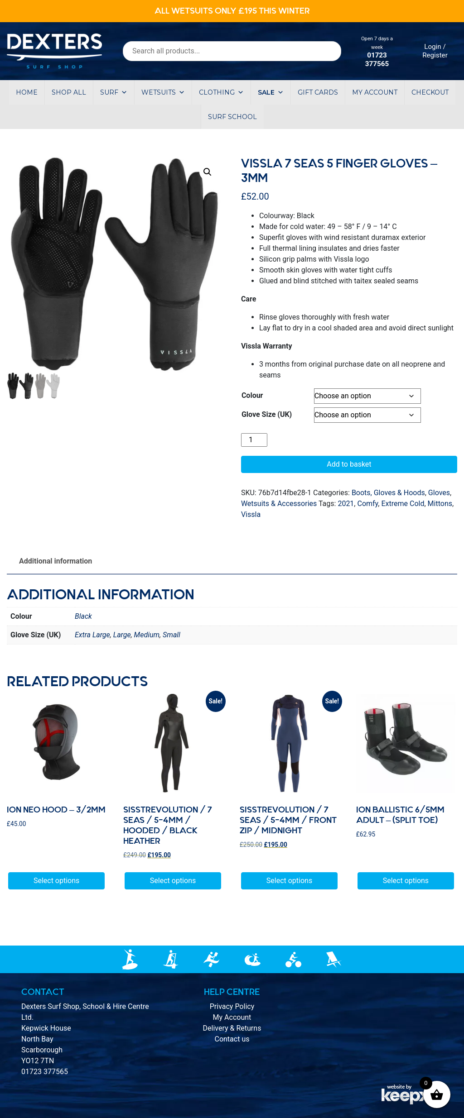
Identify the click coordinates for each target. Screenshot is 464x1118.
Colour (252, 395)
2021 (346, 503)
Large (122, 635)
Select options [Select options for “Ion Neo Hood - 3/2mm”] (56, 880)
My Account (232, 1017)
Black (83, 616)
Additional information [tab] (55, 561)
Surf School (232, 117)
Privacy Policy (232, 1006)
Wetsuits (163, 92)
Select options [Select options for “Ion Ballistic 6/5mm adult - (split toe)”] (406, 880)
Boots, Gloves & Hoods (388, 492)
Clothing (221, 92)
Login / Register (435, 51)
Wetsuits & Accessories (279, 503)
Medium (147, 635)
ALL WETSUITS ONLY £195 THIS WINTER (232, 11)
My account (374, 92)
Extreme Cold (402, 503)
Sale (271, 92)
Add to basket (349, 464)
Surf (113, 92)
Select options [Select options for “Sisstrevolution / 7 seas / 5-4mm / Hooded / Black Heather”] (173, 880)
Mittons (440, 503)
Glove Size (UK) (267, 414)
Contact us (231, 1039)
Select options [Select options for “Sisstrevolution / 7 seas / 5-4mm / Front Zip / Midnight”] (289, 880)
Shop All (69, 92)
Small (171, 635)
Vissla (251, 514)
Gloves (439, 492)
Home (27, 92)
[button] (207, 172)
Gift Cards (318, 92)
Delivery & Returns (232, 1028)
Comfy (367, 503)
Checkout (430, 92)
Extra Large (92, 635)
